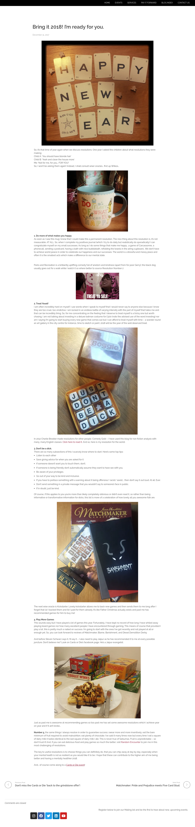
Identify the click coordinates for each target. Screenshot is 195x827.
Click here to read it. (72, 442)
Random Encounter (130, 742)
